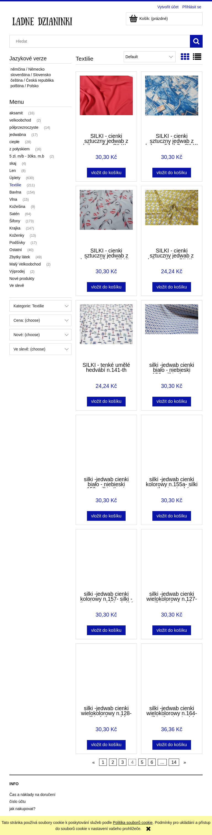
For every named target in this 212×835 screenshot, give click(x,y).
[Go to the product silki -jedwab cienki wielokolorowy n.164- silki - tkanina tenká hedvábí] (171, 674)
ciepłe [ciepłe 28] (14, 142)
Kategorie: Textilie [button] (29, 306)
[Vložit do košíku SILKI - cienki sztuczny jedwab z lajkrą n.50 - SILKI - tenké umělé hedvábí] (106, 172)
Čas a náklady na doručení (32, 794)
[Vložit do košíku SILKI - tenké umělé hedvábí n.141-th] (106, 401)
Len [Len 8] (12, 170)
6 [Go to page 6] (151, 762)
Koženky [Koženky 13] (16, 235)
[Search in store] (101, 41)
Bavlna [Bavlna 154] (15, 192)
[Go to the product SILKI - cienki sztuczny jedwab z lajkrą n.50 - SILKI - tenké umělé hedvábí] (106, 102)
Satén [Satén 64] (14, 214)
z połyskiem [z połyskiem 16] (19, 149)
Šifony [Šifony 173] (14, 221)
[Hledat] (196, 41)
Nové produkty (21, 278)
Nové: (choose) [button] (27, 335)
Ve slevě (16, 285)
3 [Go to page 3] (122, 762)
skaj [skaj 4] (12, 163)
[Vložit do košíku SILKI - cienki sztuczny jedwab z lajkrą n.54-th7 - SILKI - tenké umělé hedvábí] (171, 172)
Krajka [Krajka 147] (14, 228)
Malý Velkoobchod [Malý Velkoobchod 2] (25, 264)
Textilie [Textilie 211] (15, 185)
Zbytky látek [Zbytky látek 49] (19, 257)
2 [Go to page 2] (113, 762)
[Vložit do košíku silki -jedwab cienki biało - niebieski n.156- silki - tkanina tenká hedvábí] (171, 401)
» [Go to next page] (184, 762)
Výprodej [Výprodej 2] (17, 271)
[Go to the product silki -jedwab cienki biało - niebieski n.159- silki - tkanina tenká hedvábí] (106, 445)
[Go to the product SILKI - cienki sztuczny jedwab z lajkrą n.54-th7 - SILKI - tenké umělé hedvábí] (171, 102)
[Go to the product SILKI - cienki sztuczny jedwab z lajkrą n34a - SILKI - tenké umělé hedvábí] (171, 216)
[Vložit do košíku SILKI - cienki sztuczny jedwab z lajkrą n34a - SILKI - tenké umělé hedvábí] (171, 287)
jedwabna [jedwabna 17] (17, 134)
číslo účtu (17, 801)
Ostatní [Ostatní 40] (15, 250)
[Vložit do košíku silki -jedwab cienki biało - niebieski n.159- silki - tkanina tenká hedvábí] (106, 516)
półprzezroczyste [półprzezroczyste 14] (23, 127)
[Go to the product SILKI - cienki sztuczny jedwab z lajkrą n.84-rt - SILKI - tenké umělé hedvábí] (106, 216)
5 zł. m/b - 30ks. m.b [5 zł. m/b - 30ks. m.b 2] (26, 156)
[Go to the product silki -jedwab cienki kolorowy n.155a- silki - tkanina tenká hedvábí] (171, 445)
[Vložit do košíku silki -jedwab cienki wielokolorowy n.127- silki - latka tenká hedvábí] (171, 630)
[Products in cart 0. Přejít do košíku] (149, 18)
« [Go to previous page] (93, 762)
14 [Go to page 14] (174, 762)
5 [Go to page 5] (142, 762)
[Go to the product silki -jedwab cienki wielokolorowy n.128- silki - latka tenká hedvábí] (106, 674)
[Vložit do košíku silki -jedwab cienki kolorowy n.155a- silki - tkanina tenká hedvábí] (171, 516)
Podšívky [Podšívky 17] (17, 242)
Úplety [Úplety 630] (14, 178)
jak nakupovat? (22, 808)
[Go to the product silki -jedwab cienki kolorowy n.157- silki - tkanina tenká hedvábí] (106, 559)
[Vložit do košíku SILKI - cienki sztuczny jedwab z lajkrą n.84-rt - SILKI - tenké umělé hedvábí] (106, 287)
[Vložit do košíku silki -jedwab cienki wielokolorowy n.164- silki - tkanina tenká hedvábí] (171, 745)
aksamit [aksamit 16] (16, 113)
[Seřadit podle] (150, 56)
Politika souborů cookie (133, 822)
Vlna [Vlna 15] (13, 199)
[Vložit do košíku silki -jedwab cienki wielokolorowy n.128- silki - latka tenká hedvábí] (106, 745)
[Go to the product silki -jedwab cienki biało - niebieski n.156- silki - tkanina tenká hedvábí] (171, 330)
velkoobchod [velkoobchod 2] (20, 120)
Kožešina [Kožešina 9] (17, 206)
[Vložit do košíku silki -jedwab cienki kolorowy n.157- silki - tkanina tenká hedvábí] (106, 630)
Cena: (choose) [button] (27, 320)
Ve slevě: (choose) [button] (29, 349)
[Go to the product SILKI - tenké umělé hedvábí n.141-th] (106, 330)
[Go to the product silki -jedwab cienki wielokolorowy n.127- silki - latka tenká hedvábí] (171, 559)
